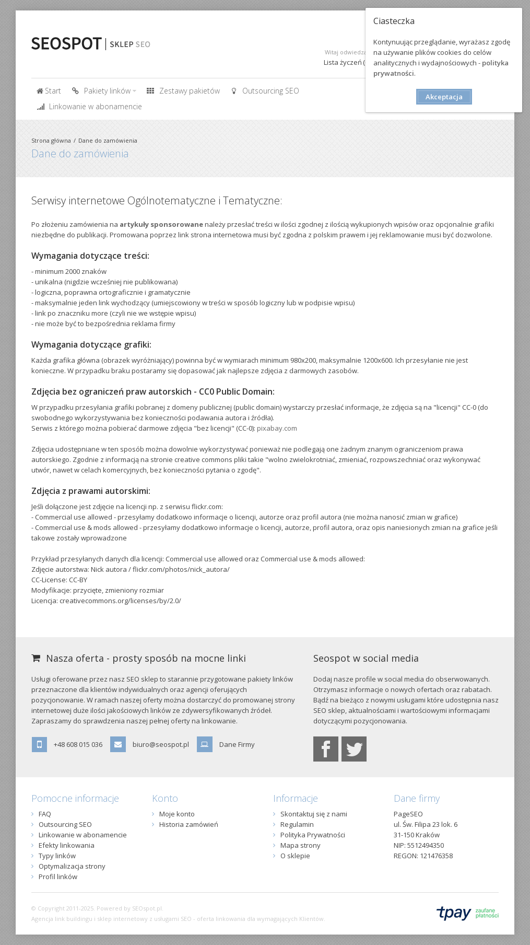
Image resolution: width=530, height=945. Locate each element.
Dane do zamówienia (107, 140)
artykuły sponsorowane (161, 224)
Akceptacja (444, 96)
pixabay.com (277, 428)
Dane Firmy (237, 744)
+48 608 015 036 (78, 744)
